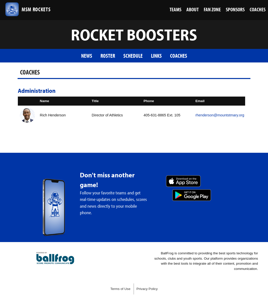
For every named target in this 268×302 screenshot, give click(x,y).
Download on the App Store (183, 181)
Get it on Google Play (191, 195)
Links (156, 55)
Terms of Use (120, 289)
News (86, 55)
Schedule (133, 55)
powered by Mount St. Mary (55, 258)
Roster (107, 55)
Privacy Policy (147, 289)
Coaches (178, 55)
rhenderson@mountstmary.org (219, 115)
